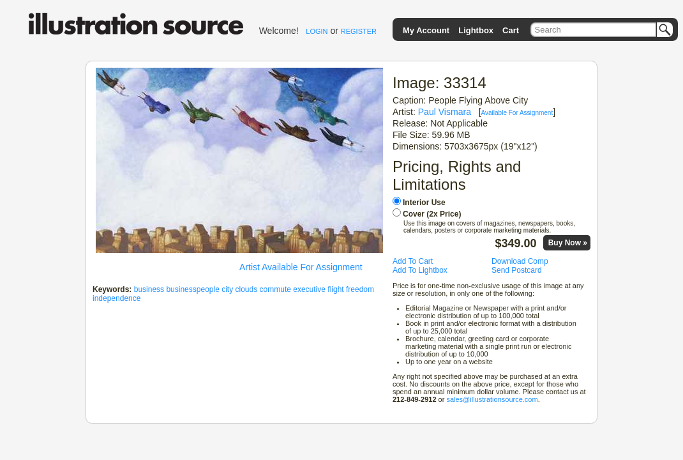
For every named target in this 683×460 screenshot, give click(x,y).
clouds (247, 289)
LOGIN (316, 31)
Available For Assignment (517, 112)
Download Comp (520, 261)
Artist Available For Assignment (301, 267)
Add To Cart (413, 261)
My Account (426, 30)
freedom (360, 289)
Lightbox (475, 30)
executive (309, 289)
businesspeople (192, 289)
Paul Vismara (444, 112)
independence (116, 298)
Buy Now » (567, 242)
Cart (510, 30)
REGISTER (359, 31)
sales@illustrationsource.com (491, 399)
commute (275, 289)
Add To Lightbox (420, 270)
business (149, 289)
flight (335, 289)
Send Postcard (517, 270)
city (227, 289)
